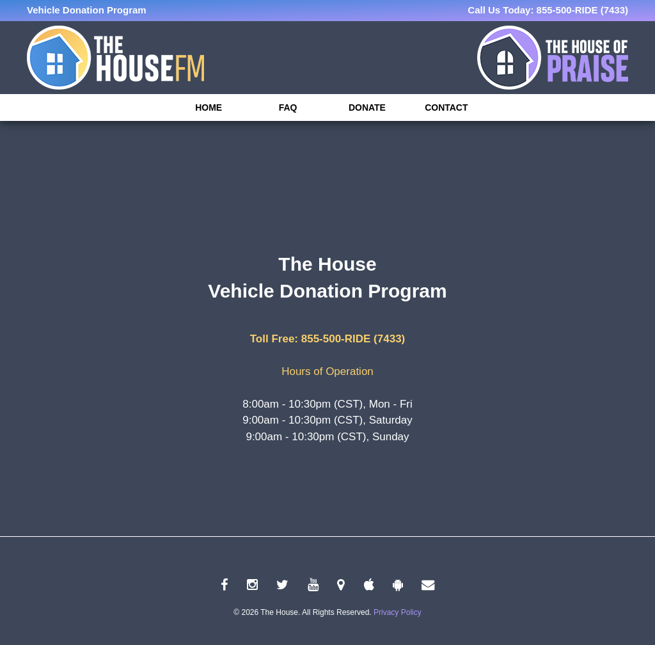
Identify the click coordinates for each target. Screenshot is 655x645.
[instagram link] (252, 585)
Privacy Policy (398, 612)
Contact (446, 107)
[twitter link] (282, 585)
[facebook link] (224, 585)
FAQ (288, 107)
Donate (367, 107)
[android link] (397, 585)
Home (208, 107)
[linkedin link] (341, 585)
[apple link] (369, 585)
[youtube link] (313, 585)
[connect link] (428, 585)
